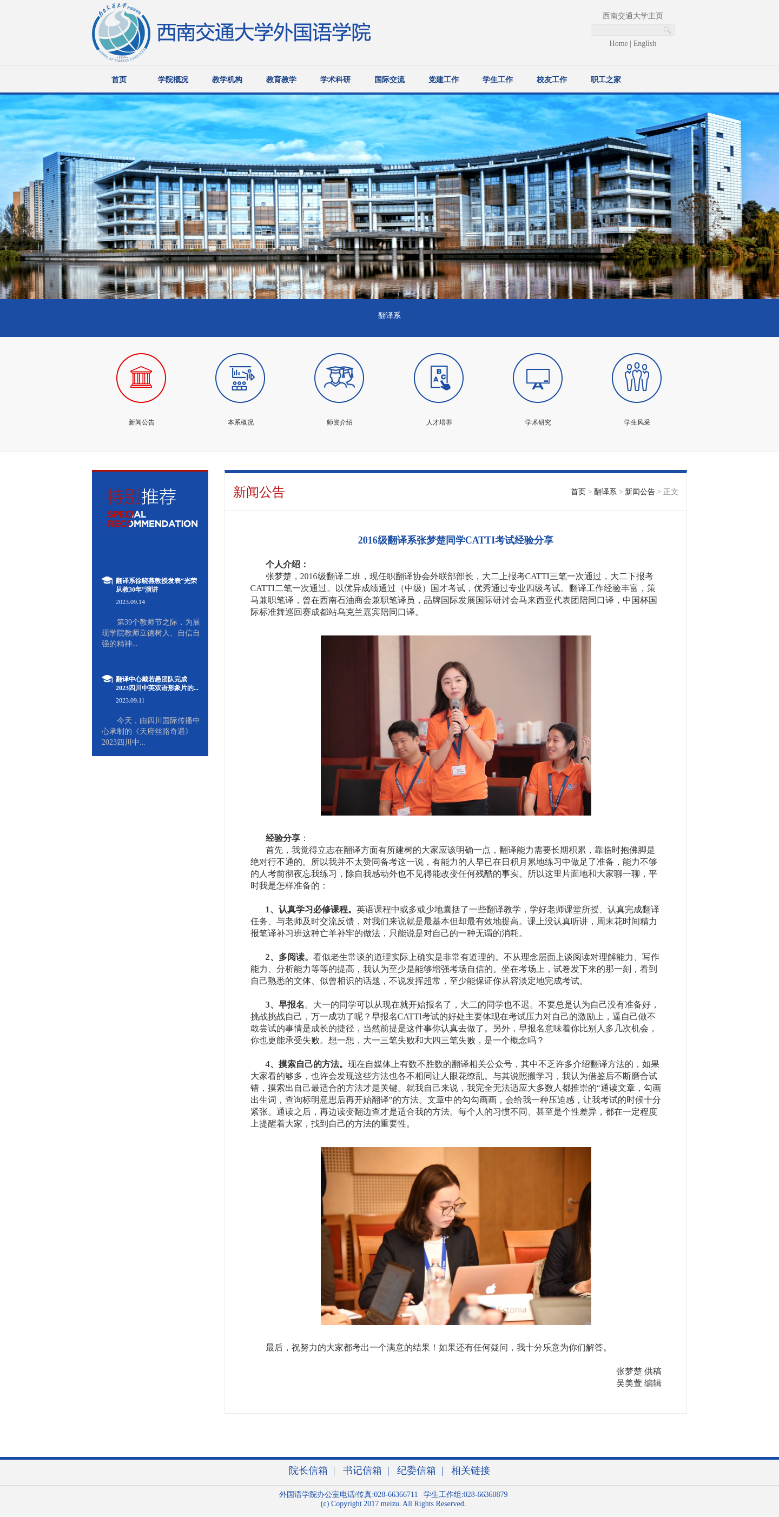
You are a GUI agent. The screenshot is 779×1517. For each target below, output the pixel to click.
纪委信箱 (416, 1470)
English (645, 43)
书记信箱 (362, 1470)
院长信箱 (308, 1470)
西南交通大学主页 (633, 16)
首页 (578, 492)
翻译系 (605, 492)
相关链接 (470, 1470)
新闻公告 (640, 492)
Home (619, 43)
